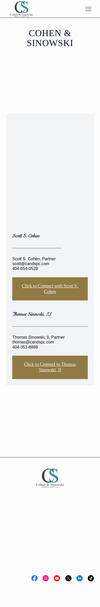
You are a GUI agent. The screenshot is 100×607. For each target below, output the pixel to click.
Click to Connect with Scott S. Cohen (50, 288)
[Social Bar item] (34, 578)
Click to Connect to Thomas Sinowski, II (50, 367)
